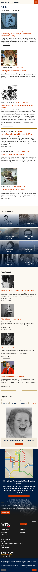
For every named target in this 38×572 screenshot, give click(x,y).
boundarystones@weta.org (8, 541)
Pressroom (4, 532)
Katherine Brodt (8, 126)
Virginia (20, 131)
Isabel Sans (6, 45)
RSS (21, 531)
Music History (9, 250)
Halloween (9, 223)
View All (32, 403)
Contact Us (4, 534)
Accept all (34, 569)
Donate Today (5, 512)
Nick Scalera (7, 386)
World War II (5, 403)
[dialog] (19, 565)
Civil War (26, 400)
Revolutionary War (9, 236)
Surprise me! (19, 444)
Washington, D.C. (19, 31)
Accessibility (23, 532)
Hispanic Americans (29, 223)
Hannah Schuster (8, 146)
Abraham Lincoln (28, 236)
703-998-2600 (5, 547)
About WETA (4, 531)
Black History (28, 263)
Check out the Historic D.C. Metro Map (19, 496)
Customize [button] (3, 569)
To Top (34, 521)
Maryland (19, 67)
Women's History (9, 263)
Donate (23, 524)
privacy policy (26, 566)
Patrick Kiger (7, 329)
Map (2, 545)
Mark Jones (6, 198)
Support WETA (5, 529)
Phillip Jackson (7, 300)
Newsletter (22, 529)
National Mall (28, 250)
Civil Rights (14, 403)
